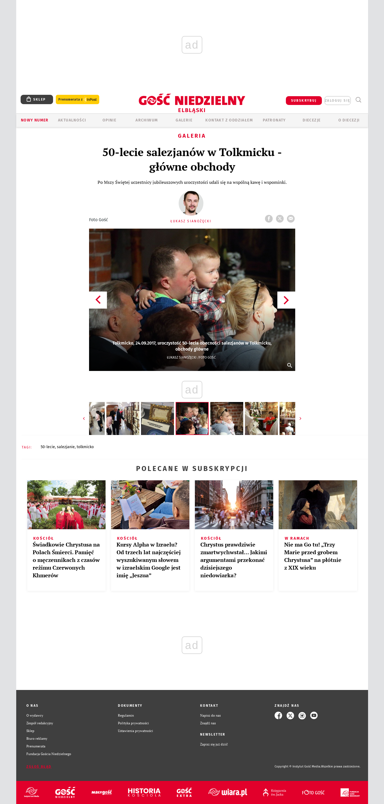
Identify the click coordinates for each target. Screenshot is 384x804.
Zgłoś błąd (39, 767)
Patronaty (274, 120)
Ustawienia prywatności (135, 731)
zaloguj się (337, 100)
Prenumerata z (77, 99)
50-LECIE (48, 447)
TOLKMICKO (85, 447)
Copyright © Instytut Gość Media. (298, 766)
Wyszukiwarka (358, 100)
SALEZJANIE (66, 447)
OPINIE (109, 120)
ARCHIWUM (147, 120)
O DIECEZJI (349, 120)
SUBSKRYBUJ (304, 100)
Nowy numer (35, 120)
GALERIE (184, 120)
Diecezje (312, 120)
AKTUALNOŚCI (72, 120)
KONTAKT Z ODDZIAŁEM (229, 120)
